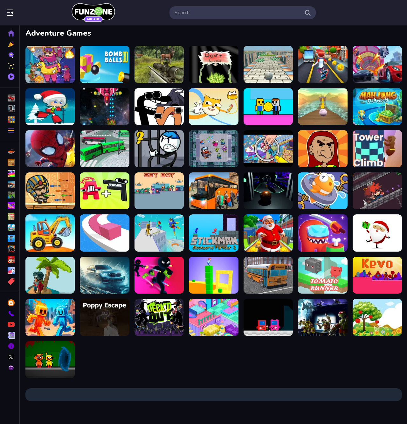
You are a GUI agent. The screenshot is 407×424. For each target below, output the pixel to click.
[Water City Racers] (104, 275)
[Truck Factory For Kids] (50, 233)
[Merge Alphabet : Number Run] (104, 191)
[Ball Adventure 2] (268, 64)
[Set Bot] (159, 191)
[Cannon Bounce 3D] (104, 64)
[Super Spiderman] (50, 148)
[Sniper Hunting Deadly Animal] (159, 64)
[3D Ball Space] (268, 191)
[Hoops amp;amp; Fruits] (377, 317)
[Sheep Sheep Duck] (50, 64)
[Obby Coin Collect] (268, 106)
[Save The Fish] (322, 191)
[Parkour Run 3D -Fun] (159, 233)
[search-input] (237, 13)
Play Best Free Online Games (93, 13)
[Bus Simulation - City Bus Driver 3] (104, 148)
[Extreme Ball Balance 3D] (322, 106)
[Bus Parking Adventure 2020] (213, 191)
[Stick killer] (159, 275)
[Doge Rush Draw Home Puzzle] (213, 106)
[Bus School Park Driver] (268, 275)
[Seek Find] (268, 148)
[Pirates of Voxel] (50, 275)
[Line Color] (104, 233)
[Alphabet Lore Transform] (159, 106)
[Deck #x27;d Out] (159, 317)
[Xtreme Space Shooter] (104, 106)
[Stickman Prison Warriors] (159, 148)
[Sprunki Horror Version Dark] (50, 359)
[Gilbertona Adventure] (322, 148)
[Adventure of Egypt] (50, 191)
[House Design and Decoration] (213, 317)
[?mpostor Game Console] (268, 317)
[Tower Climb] (377, 148)
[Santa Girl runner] (50, 106)
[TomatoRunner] (322, 275)
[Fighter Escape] (213, 148)
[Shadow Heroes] (322, 317)
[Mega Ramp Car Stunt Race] (377, 64)
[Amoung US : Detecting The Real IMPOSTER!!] (322, 233)
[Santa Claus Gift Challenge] (377, 233)
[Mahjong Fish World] (377, 106)
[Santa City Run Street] (268, 233)
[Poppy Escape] (104, 317)
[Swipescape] (377, 191)
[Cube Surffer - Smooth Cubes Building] (213, 275)
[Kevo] (377, 275)
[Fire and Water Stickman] (50, 317)
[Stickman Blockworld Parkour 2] (213, 233)
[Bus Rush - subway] (322, 64)
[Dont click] (213, 64)
